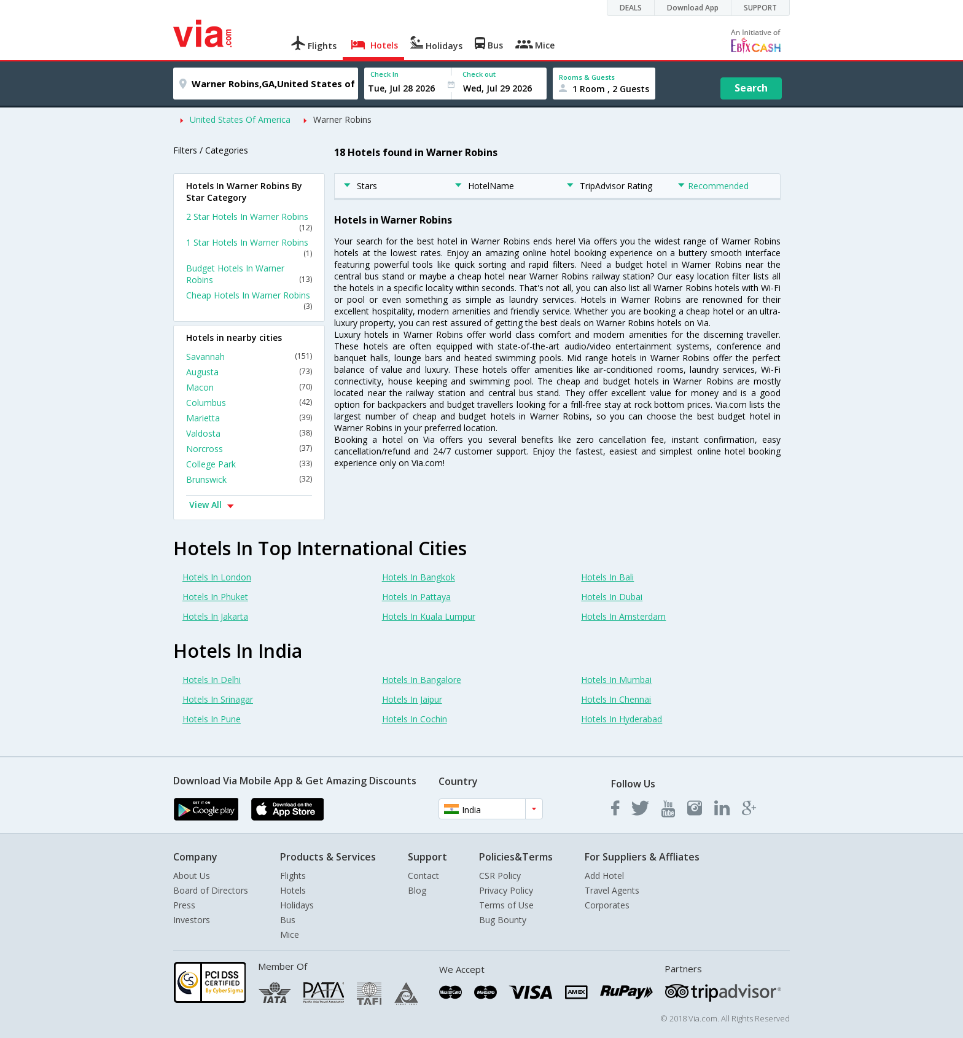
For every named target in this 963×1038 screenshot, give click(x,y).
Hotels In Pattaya (416, 597)
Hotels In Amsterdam (623, 616)
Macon (249, 387)
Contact (423, 875)
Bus (287, 920)
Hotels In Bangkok (418, 577)
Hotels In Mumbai (616, 679)
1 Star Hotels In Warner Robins (249, 247)
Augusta (249, 372)
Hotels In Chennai (616, 699)
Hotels (293, 890)
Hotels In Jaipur (412, 699)
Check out (479, 74)
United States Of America (240, 119)
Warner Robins (342, 119)
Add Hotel (604, 875)
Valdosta (249, 433)
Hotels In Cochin (414, 719)
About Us (191, 875)
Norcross (249, 449)
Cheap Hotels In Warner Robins (249, 300)
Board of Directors (210, 890)
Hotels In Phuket (215, 597)
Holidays (297, 905)
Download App (693, 7)
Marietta (249, 418)
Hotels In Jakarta (215, 616)
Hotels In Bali (607, 577)
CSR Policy (500, 875)
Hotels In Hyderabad (621, 719)
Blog (417, 890)
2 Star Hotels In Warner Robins (249, 222)
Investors (191, 920)
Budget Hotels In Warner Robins (249, 274)
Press (184, 905)
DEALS (631, 7)
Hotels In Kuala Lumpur (428, 616)
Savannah (249, 356)
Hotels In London (216, 577)
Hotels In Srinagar (217, 699)
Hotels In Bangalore (421, 679)
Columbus (249, 402)
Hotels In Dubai (611, 597)
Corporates (607, 905)
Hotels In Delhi (211, 679)
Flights (293, 875)
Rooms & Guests (587, 77)
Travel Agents (612, 890)
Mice (289, 934)
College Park (249, 464)
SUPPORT (760, 7)
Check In (384, 74)
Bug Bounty (502, 920)
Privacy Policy (506, 890)
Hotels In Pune (211, 719)
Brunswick (249, 479)
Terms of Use (506, 905)
